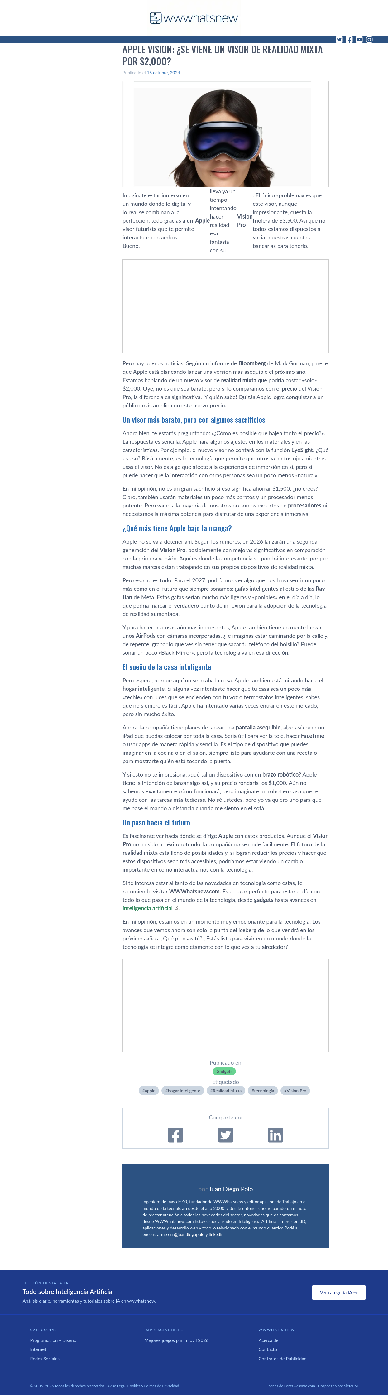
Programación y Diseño (53, 1340)
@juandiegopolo (189, 1234)
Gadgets (224, 1071)
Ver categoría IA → (339, 1292)
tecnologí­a (264, 1090)
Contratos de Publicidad (283, 1358)
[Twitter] (339, 39)
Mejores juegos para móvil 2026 (176, 1340)
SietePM (351, 1385)
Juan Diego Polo (231, 1188)
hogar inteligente (184, 1090)
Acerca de (269, 1340)
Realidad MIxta (227, 1090)
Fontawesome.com (299, 1385)
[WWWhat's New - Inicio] (194, 18)
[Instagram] (369, 39)
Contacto (268, 1349)
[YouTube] (359, 39)
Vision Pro (296, 1090)
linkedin (216, 1234)
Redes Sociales (45, 1358)
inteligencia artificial (147, 908)
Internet (38, 1349)
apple (150, 1090)
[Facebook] (349, 39)
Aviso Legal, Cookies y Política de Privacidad (143, 1385)
